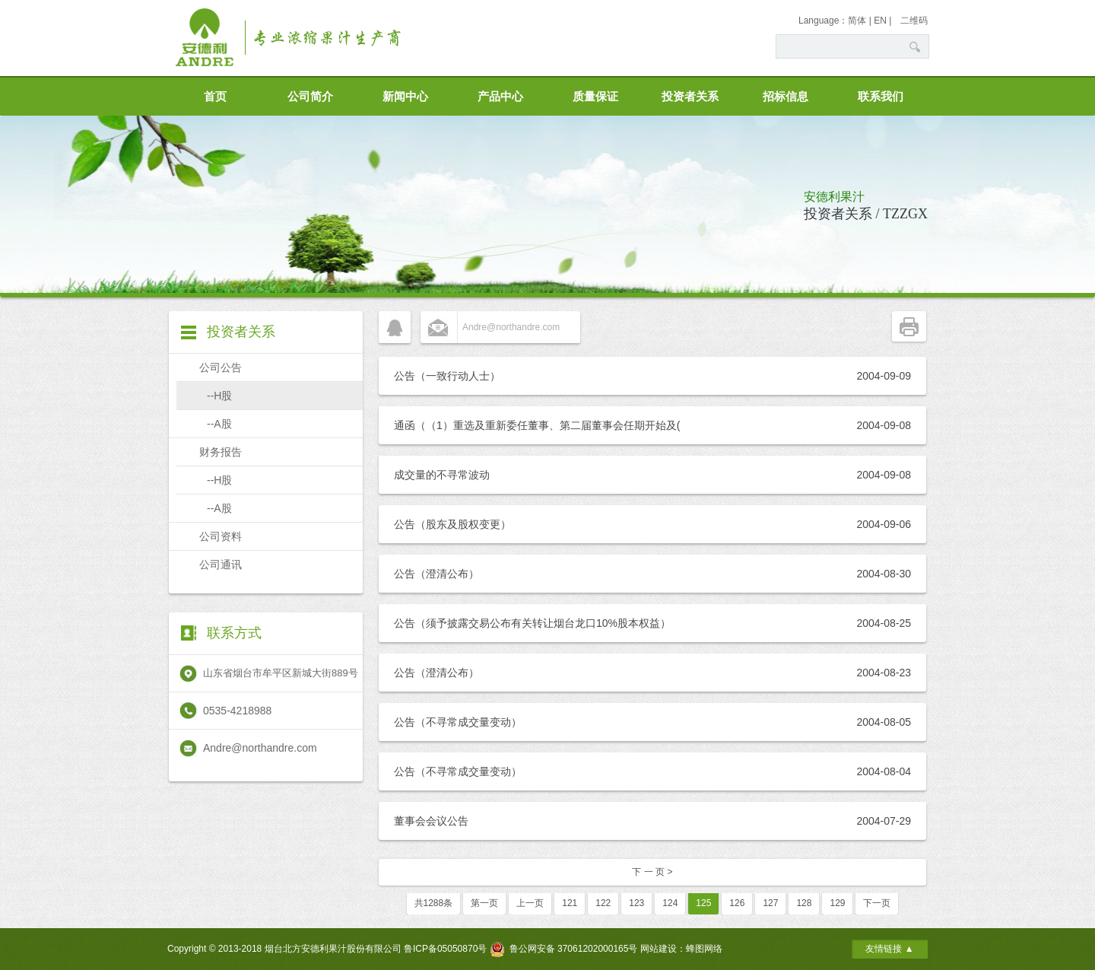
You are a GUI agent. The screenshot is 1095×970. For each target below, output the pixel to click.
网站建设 (658, 948)
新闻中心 (405, 97)
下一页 (876, 903)
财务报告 (220, 452)
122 (603, 903)
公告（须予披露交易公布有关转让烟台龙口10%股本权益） (532, 623)
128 (803, 903)
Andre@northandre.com (511, 327)
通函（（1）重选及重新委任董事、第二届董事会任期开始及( (537, 425)
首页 (215, 97)
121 (569, 903)
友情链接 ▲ (889, 948)
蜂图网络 (704, 948)
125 (703, 903)
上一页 (530, 903)
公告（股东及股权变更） (452, 524)
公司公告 (220, 367)
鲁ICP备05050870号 (445, 948)
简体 (857, 20)
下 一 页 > (652, 872)
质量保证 (595, 97)
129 (837, 903)
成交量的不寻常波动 (442, 475)
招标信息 (785, 97)
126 (736, 903)
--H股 (219, 396)
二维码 (914, 20)
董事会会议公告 (431, 821)
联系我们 (880, 97)
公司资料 (220, 536)
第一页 (484, 903)
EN (880, 20)
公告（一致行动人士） (447, 376)
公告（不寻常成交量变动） (458, 722)
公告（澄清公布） (436, 574)
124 (670, 903)
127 (770, 903)
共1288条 (433, 903)
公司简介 (310, 97)
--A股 (219, 424)
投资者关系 (690, 97)
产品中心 (500, 97)
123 (636, 903)
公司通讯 (220, 564)
